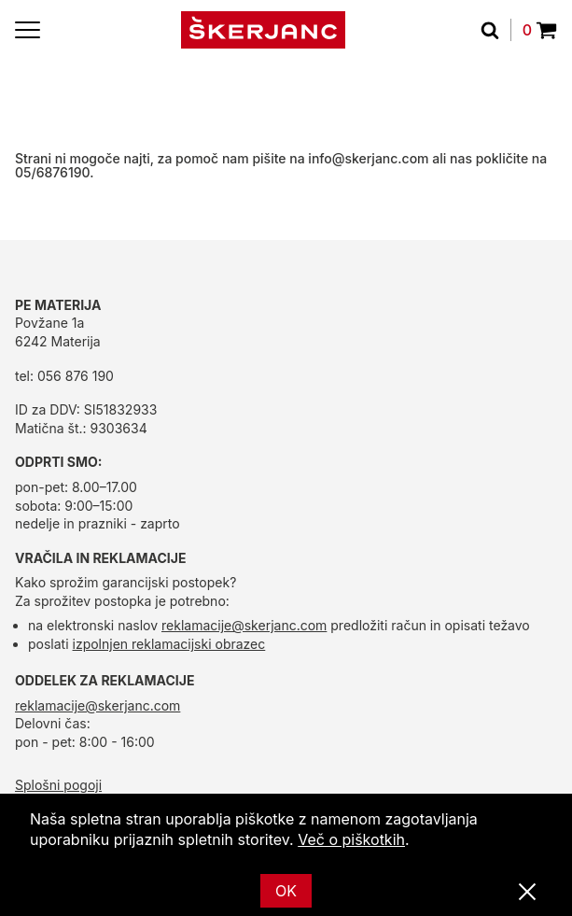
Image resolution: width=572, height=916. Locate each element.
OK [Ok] (286, 890)
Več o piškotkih (351, 839)
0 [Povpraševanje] (540, 30)
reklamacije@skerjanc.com (244, 625)
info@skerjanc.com (368, 158)
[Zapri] (527, 893)
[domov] (263, 30)
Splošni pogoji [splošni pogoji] (58, 785)
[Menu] (27, 30)
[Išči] (496, 30)
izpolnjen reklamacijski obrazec (169, 644)
